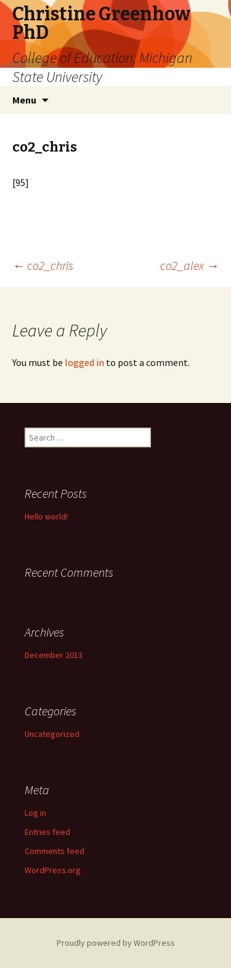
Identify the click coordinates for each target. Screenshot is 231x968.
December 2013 (54, 655)
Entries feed (47, 831)
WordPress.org (53, 870)
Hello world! (46, 516)
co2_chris (42, 265)
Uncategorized (52, 733)
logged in (84, 362)
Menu (24, 100)
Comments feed (54, 850)
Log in (35, 812)
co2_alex (189, 265)
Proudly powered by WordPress (116, 942)
